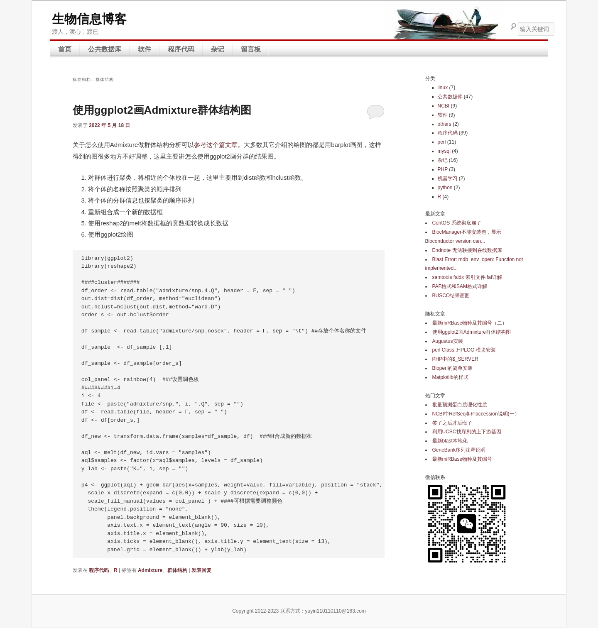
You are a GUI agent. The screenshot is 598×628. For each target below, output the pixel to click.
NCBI (444, 106)
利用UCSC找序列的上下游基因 (466, 432)
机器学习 (448, 178)
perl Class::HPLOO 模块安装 (464, 350)
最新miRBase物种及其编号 (462, 459)
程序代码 (181, 49)
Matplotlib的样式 (450, 377)
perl (442, 142)
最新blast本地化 (450, 441)
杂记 (217, 49)
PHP (443, 169)
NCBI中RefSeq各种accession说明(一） (476, 414)
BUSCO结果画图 (451, 295)
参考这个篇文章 (216, 144)
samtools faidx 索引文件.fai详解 (467, 277)
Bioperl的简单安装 (452, 368)
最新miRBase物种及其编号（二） (469, 323)
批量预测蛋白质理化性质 (459, 405)
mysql (444, 151)
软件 (144, 49)
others (444, 124)
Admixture (150, 570)
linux (443, 87)
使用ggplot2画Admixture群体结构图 (162, 110)
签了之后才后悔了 (452, 423)
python (445, 188)
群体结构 (177, 570)
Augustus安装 (447, 341)
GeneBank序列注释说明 (459, 450)
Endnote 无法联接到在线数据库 (467, 250)
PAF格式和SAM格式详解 (459, 286)
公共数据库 (104, 49)
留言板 (251, 49)
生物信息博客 (89, 19)
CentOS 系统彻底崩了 (456, 223)
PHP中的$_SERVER (455, 359)
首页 (64, 49)
